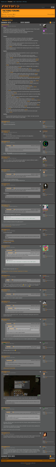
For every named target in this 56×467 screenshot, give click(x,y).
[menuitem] (9, 14)
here (17, 268)
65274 (18, 62)
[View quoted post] (13, 145)
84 (45, 279)
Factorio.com (4, 1)
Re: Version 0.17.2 (6, 121)
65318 (38, 69)
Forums (10, 1)
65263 (37, 60)
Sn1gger (44, 121)
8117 (45, 346)
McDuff (44, 446)
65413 (30, 85)
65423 (9, 90)
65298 (9, 108)
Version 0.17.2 (7, 20)
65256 (20, 67)
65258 (15, 92)
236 (45, 450)
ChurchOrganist (45, 210)
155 (45, 293)
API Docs (25, 1)
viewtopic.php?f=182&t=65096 (9, 368)
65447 (13, 95)
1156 (45, 164)
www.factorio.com (6, 12)
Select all (11, 260)
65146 (11, 57)
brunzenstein (45, 160)
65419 (36, 73)
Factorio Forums (11, 10)
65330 (31, 81)
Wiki (14, 1)
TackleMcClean (5, 132)
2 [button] (51, 22)
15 (45, 233)
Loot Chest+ (11, 271)
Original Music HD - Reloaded (23, 271)
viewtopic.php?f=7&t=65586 (8, 241)
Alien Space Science (5, 271)
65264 (28, 101)
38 (45, 360)
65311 (39, 100)
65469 (26, 106)
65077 (18, 97)
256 (45, 214)
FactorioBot (45, 28)
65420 (37, 80)
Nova (43, 436)
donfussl (44, 229)
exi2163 (4, 357)
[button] (54, 22)
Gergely (4, 142)
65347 (35, 86)
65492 (38, 104)
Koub (43, 342)
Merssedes (44, 289)
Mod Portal (19, 1)
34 (45, 125)
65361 (30, 68)
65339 (7, 65)
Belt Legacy (15, 271)
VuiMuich (44, 189)
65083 (11, 46)
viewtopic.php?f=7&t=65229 (34, 77)
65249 (37, 59)
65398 (11, 72)
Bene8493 (44, 371)
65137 (33, 98)
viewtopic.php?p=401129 (24, 75)
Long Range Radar (8, 226)
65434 (11, 112)
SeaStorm (44, 169)
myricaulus (44, 275)
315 (45, 255)
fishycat (44, 251)
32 (45, 193)
